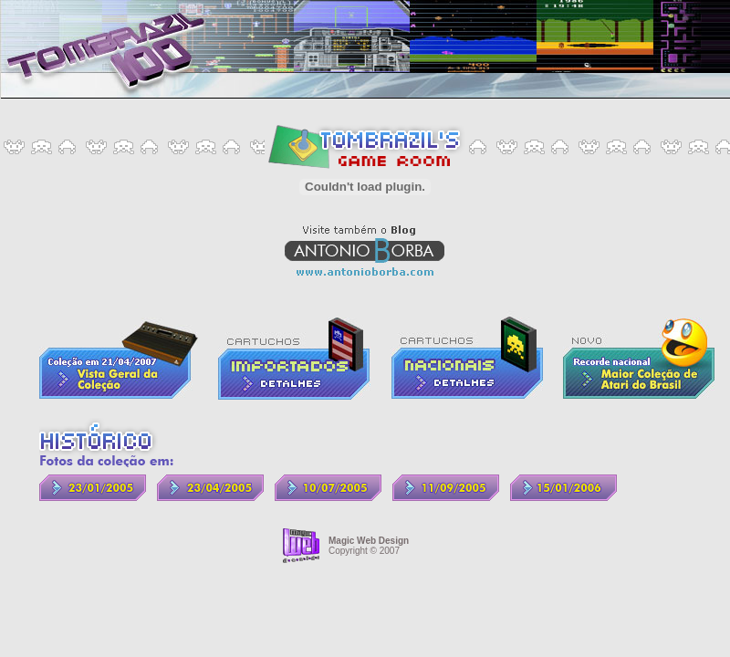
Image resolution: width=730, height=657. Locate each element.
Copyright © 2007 (368, 546)
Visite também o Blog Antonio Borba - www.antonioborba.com (364, 250)
